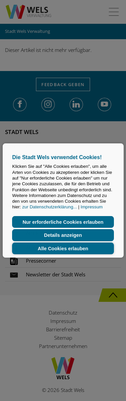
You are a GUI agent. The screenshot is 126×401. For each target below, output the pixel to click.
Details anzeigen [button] (63, 235)
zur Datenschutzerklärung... (49, 207)
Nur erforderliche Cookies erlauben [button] (63, 222)
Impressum (92, 207)
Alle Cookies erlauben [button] (63, 248)
